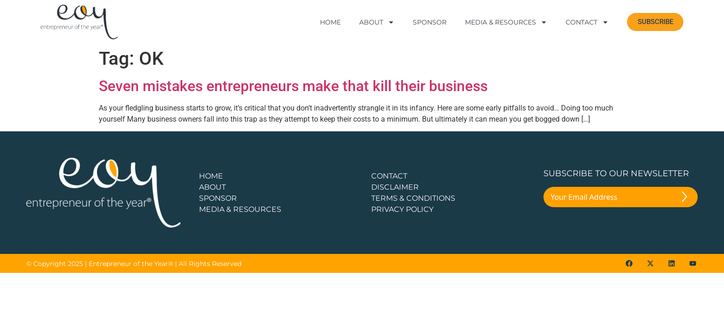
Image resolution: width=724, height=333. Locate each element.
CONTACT (389, 176)
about (212, 187)
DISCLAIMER (395, 187)
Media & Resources (506, 22)
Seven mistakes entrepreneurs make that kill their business (293, 86)
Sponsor (429, 22)
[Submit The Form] (684, 198)
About (376, 22)
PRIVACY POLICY (402, 209)
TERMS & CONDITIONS (413, 198)
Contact (587, 22)
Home (330, 22)
